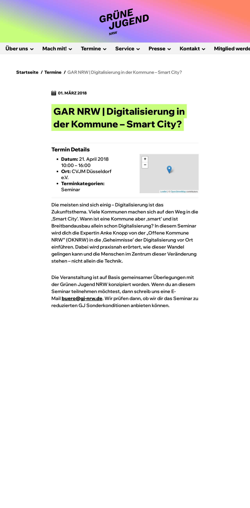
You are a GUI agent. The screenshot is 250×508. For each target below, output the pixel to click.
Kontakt (190, 48)
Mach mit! (54, 48)
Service (124, 48)
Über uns (16, 48)
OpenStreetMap (178, 191)
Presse (157, 48)
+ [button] (145, 159)
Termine (91, 48)
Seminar (70, 189)
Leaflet (163, 191)
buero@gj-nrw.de (82, 298)
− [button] (145, 165)
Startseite (27, 72)
